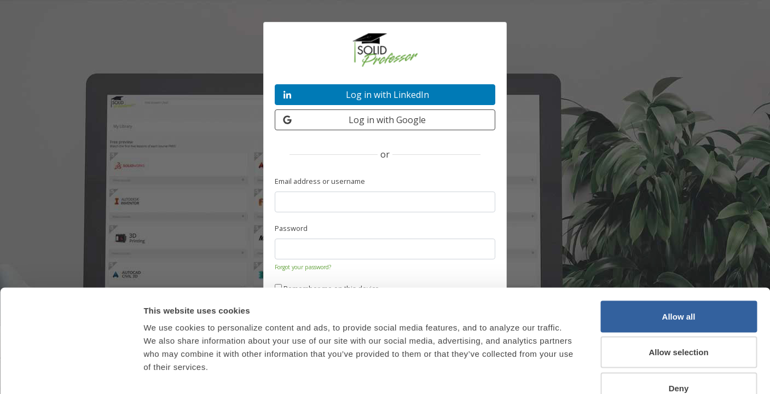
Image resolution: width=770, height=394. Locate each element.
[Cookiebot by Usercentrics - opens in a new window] (71, 372)
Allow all (679, 250)
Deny (679, 322)
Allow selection (678, 286)
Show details (571, 372)
